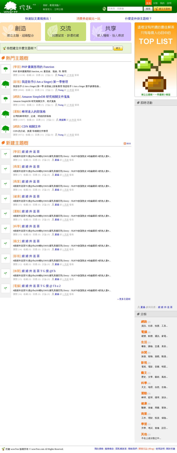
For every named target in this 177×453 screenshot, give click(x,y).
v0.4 (34, 5)
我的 (162, 3)
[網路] (17, 96)
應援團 (62, 120)
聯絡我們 (132, 448)
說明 (169, 3)
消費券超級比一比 (88, 18)
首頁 (148, 3)
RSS (129, 143)
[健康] (17, 196)
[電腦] (17, 285)
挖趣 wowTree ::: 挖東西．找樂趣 (18, 6)
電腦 (144, 332)
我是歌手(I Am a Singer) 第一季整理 (45, 81)
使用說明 (160, 448)
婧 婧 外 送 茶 (31, 151)
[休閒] (17, 271)
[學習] (17, 66)
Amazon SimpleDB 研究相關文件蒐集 (46, 96)
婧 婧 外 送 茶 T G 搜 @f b (39, 271)
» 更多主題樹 (124, 299)
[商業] (17, 166)
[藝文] (17, 241)
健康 (144, 403)
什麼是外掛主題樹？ (138, 18)
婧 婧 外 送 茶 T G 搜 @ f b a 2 (41, 285)
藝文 (144, 372)
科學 (144, 383)
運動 (144, 393)
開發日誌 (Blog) (146, 448)
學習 (144, 424)
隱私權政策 (121, 448)
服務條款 (109, 448)
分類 (155, 3)
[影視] (17, 81)
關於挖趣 (170, 448)
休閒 (144, 352)
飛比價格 (98, 448)
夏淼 (57, 160)
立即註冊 (58, 9)
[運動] (17, 111)
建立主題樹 (164, 8)
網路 (144, 321)
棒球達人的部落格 (34, 111)
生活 (144, 342)
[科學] (17, 226)
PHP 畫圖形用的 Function (38, 66)
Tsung (60, 75)
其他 (144, 434)
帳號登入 (47, 9)
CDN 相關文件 (31, 126)
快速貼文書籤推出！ (38, 18)
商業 (144, 413)
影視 (144, 362)
